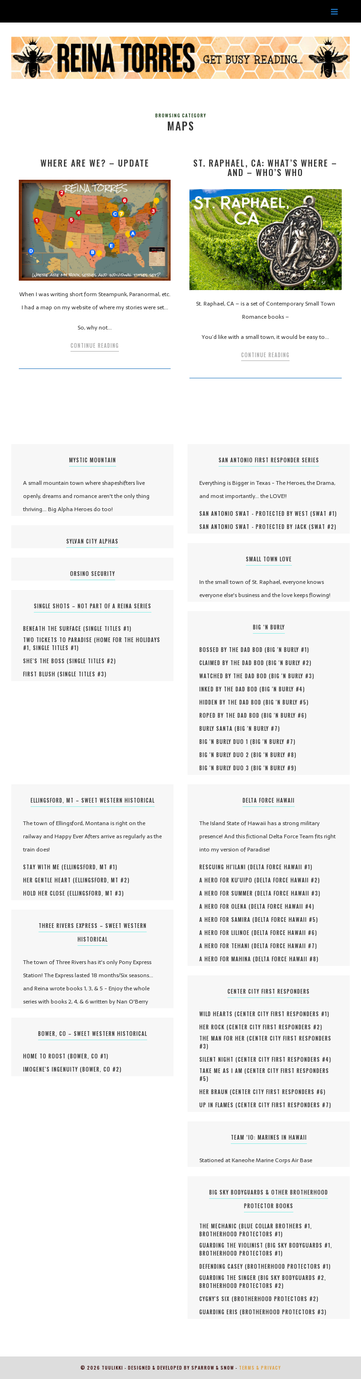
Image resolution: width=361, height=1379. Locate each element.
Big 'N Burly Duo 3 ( (226, 768)
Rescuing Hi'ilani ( (224, 867)
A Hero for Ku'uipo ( (228, 880)
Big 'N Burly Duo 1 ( (225, 741)
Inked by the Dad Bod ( (230, 689)
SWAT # (324, 513)
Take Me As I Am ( (223, 1070)
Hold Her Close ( (46, 893)
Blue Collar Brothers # (275, 1226)
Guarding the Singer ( (229, 1277)
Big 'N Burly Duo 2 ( (226, 754)
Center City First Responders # (282, 1014)
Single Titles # (107, 628)
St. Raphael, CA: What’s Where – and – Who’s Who (265, 167)
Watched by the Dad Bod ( (235, 676)
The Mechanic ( (220, 1226)
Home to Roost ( (46, 1056)
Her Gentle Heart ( (49, 880)
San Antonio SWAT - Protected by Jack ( (255, 526)
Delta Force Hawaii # (280, 867)
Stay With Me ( (43, 867)
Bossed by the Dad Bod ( (233, 649)
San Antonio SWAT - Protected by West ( (256, 513)
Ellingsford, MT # (89, 867)
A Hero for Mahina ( (227, 959)
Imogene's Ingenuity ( (52, 1069)
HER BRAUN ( (215, 1092)
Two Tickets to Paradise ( (59, 640)
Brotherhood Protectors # (240, 1234)
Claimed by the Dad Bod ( (233, 663)
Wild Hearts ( (218, 1014)
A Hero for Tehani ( (226, 946)
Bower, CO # (88, 1056)
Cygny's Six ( (216, 1298)
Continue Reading (95, 345)
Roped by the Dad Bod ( (231, 715)
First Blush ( (41, 674)
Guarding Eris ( (220, 1312)
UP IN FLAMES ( (218, 1105)
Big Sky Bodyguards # (298, 1245)
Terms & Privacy (260, 1367)
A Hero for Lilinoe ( (226, 932)
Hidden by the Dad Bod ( (232, 702)
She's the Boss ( (46, 661)
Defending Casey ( (223, 1266)
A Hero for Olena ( (225, 906)
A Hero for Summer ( (228, 893)
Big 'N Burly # (287, 649)
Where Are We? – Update (94, 163)
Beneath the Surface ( (54, 628)
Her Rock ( (214, 1027)
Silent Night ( (218, 1059)
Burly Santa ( (218, 728)
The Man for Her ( (224, 1038)
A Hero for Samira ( (227, 919)
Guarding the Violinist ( (233, 1245)
